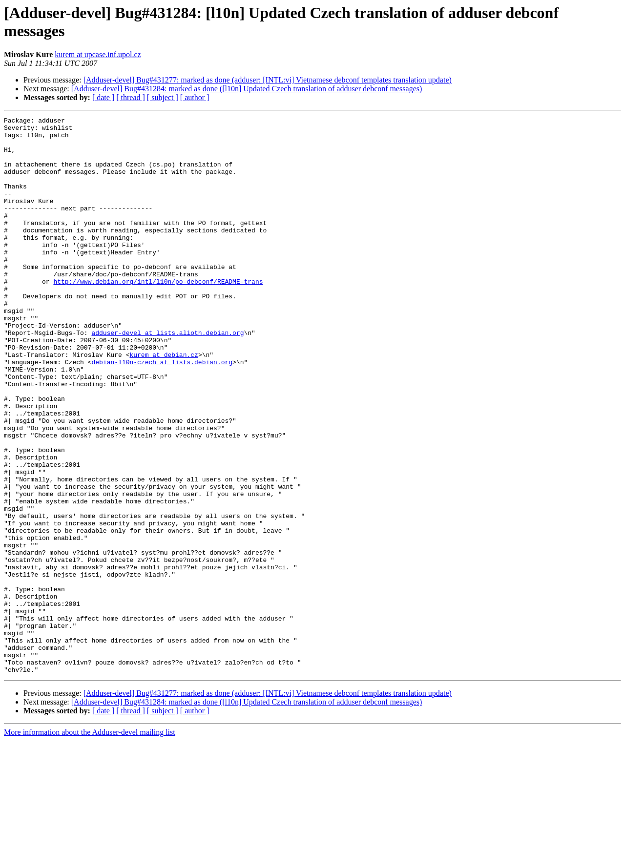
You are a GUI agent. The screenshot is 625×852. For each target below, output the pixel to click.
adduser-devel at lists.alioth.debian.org (167, 376)
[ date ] (103, 97)
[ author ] (194, 97)
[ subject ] (162, 97)
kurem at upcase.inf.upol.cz (98, 54)
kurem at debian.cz (163, 402)
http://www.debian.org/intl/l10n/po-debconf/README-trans (158, 315)
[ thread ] (130, 97)
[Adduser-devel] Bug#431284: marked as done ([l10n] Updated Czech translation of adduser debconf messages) (246, 88)
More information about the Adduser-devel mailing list (89, 843)
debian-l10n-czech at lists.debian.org (161, 411)
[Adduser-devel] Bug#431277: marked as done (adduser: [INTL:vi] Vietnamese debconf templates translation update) (267, 80)
